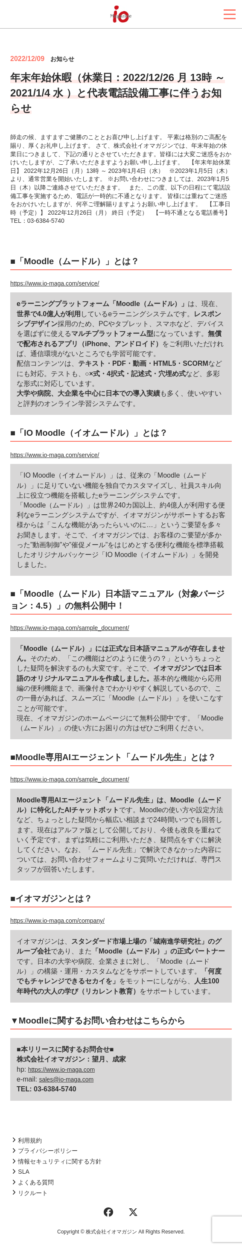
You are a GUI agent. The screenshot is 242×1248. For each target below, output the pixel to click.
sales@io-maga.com (66, 1079)
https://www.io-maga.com (61, 1069)
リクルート (30, 1193)
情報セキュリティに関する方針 (57, 1161)
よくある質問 (33, 1182)
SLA (20, 1171)
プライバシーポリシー (45, 1150)
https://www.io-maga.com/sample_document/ (69, 627)
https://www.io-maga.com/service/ (54, 283)
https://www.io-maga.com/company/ (57, 920)
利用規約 (27, 1140)
